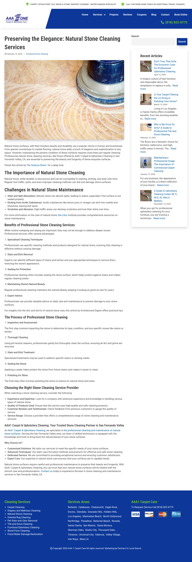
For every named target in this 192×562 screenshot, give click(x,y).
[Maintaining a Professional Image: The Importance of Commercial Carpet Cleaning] (146, 162)
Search (135, 36)
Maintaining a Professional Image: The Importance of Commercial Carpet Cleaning (164, 164)
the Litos (62, 215)
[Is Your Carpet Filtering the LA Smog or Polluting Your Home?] (146, 99)
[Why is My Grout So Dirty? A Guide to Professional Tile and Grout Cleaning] (146, 127)
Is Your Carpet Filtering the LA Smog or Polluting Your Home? (166, 98)
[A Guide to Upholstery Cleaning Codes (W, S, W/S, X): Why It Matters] (146, 195)
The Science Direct (36, 165)
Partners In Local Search (129, 548)
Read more (150, 118)
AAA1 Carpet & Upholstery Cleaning (26, 430)
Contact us (46, 471)
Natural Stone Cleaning (38, 54)
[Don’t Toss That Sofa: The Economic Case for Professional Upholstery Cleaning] (146, 66)
